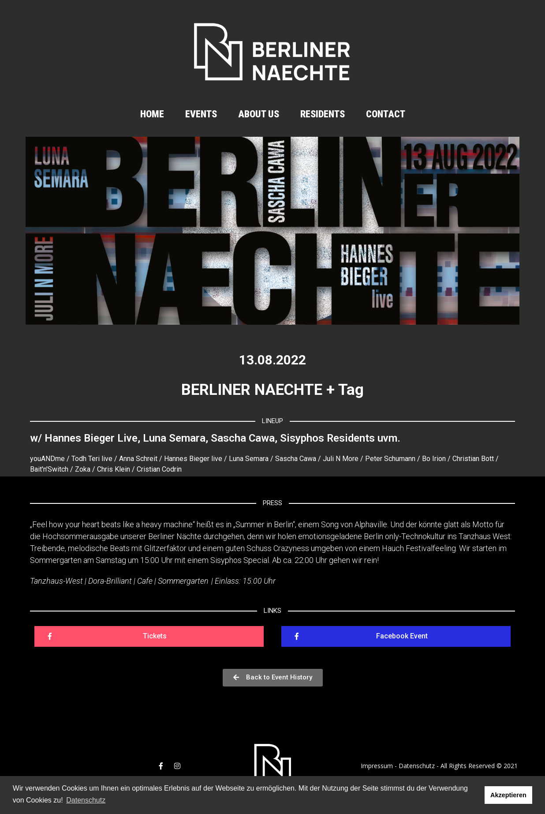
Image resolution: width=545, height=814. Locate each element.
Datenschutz (417, 765)
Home (152, 114)
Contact (385, 114)
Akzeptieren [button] (508, 795)
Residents (322, 114)
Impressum (377, 765)
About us (258, 114)
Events (201, 114)
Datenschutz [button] (85, 800)
